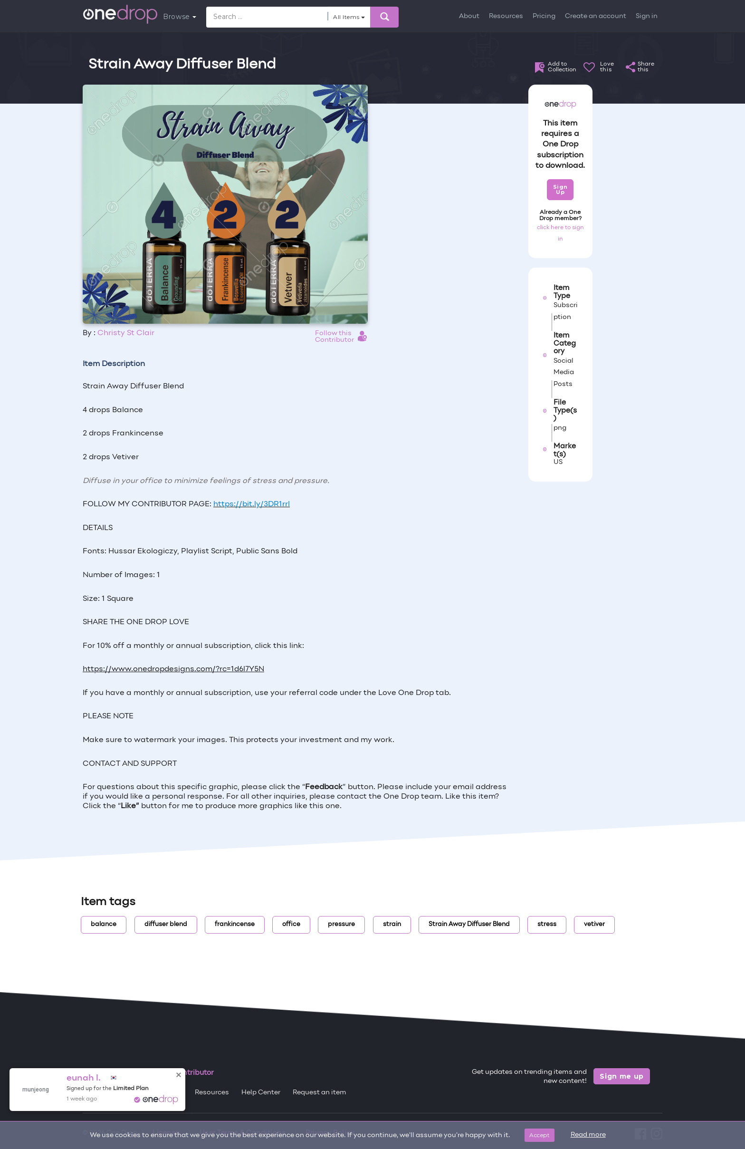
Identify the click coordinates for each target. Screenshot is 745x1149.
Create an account (595, 16)
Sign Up (560, 189)
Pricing (544, 16)
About (469, 16)
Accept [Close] (539, 1135)
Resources (506, 16)
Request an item (319, 1093)
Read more (588, 1135)
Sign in (647, 16)
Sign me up (622, 1076)
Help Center (260, 1093)
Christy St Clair (125, 333)
